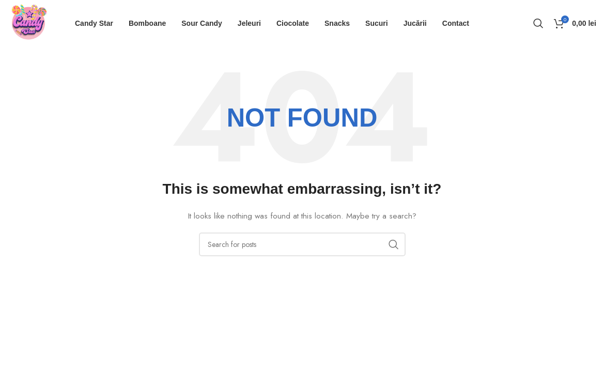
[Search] (538, 23)
